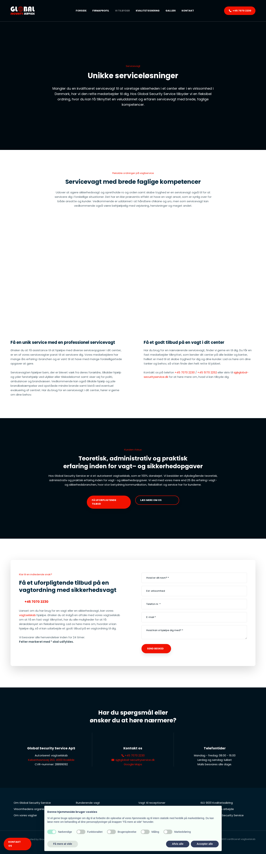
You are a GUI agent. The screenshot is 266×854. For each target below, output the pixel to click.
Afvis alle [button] (177, 843)
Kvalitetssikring (148, 10)
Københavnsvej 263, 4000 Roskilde (51, 760)
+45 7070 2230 (185, 372)
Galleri (171, 10)
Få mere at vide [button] (62, 843)
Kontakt (188, 10)
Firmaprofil (100, 10)
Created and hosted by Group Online (33, 839)
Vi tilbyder (122, 10)
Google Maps (133, 764)
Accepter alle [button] (205, 843)
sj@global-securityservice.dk (133, 760)
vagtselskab (27, 615)
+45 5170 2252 (207, 372)
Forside (81, 10)
